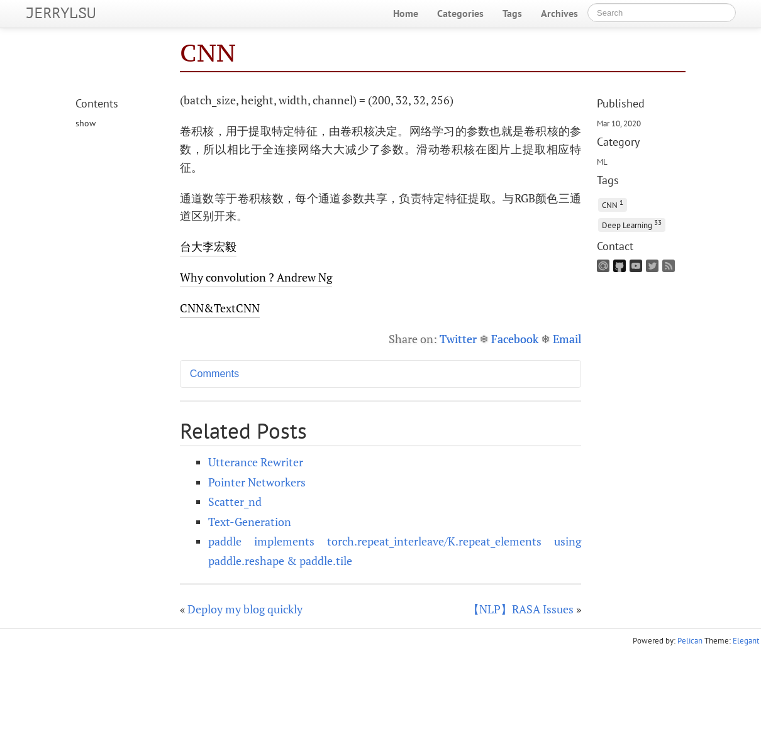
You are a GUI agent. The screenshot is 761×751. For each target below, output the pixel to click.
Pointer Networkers (257, 482)
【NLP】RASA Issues (521, 609)
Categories (460, 13)
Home (405, 13)
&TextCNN (220, 307)
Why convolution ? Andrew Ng (256, 277)
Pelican (690, 640)
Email (567, 338)
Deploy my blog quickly (245, 609)
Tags (512, 13)
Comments (214, 373)
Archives (559, 13)
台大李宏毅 (208, 246)
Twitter (458, 338)
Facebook (514, 338)
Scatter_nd (235, 501)
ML (602, 161)
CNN (612, 204)
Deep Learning (632, 224)
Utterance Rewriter (255, 461)
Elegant (746, 640)
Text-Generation (249, 521)
